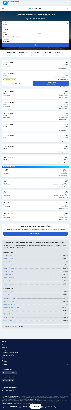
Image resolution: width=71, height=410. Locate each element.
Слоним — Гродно (8, 301)
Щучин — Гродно (8, 314)
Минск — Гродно (8, 292)
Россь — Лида (7, 262)
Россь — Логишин (8, 284)
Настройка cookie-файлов (8, 355)
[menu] (3, 9)
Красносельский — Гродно (11, 307)
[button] (4, 53)
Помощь (4, 350)
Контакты (4, 347)
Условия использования (8, 357)
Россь (14, 326)
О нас (3, 344)
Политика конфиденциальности (10, 352)
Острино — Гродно (8, 317)
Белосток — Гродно (9, 304)
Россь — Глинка (8, 274)
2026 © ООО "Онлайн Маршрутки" (11, 396)
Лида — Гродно (7, 295)
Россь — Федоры (8, 277)
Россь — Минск (8, 255)
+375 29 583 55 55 (9, 390)
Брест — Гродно (8, 320)
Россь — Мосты (8, 265)
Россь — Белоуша (8, 268)
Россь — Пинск (7, 281)
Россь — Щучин (8, 258)
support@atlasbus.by (7, 403)
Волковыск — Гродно (9, 298)
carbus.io (30, 403)
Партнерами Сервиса (33, 399)
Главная (6, 326)
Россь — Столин (8, 271)
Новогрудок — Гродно (10, 311)
